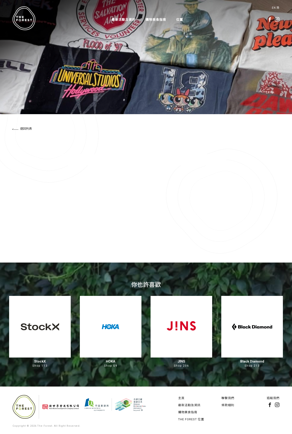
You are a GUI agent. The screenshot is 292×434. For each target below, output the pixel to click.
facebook (270, 19)
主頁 (181, 398)
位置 (179, 19)
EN (274, 7)
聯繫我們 (228, 398)
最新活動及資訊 (124, 19)
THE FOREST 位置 (191, 419)
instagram (277, 19)
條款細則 (228, 405)
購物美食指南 (156, 19)
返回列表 (22, 128)
